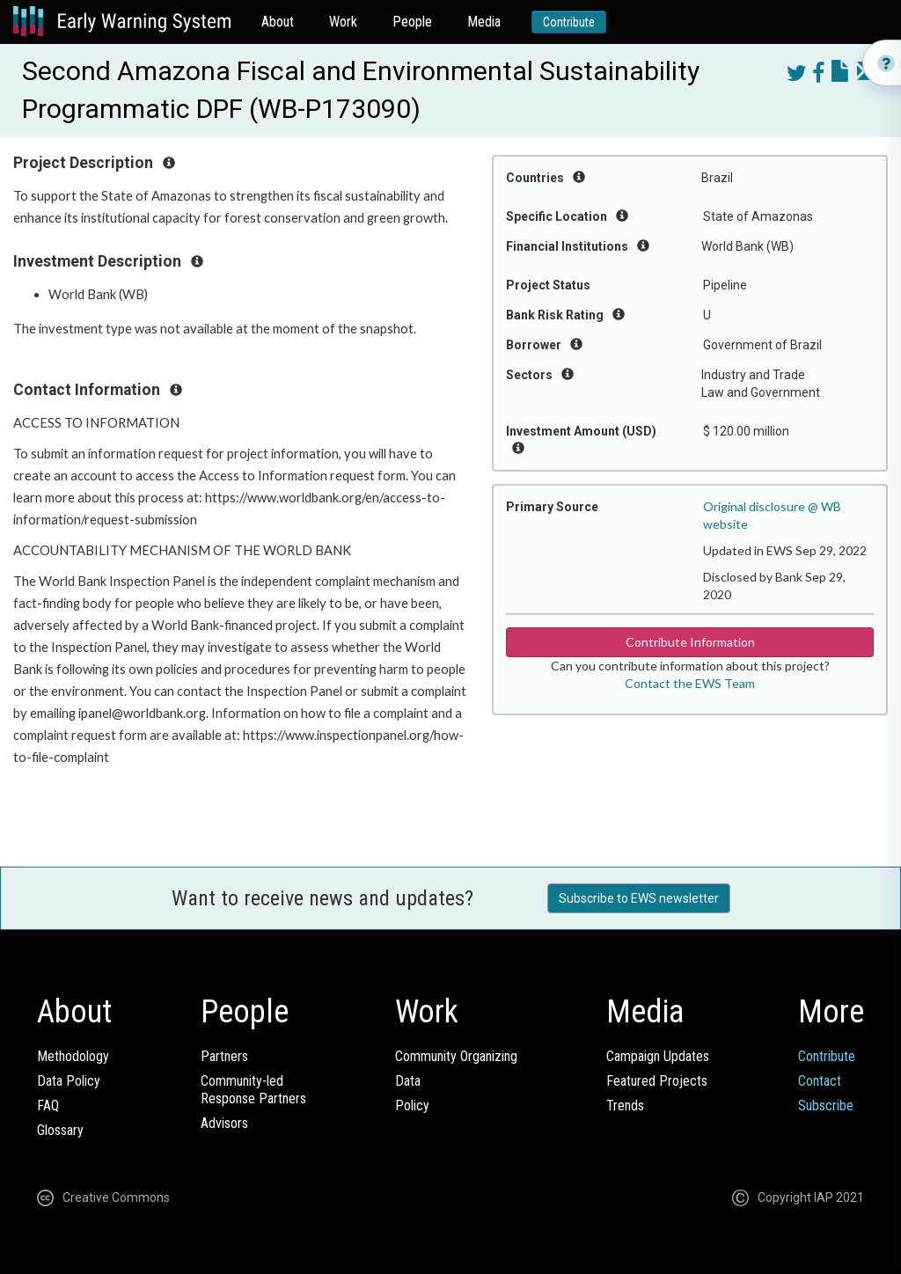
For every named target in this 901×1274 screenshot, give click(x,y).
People (412, 21)
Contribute (569, 22)
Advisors (224, 1123)
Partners (224, 1056)
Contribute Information (690, 641)
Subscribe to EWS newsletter (639, 898)
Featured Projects (656, 1081)
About (277, 21)
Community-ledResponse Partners (253, 1090)
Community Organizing (456, 1056)
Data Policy (68, 1081)
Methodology (73, 1056)
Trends (625, 1105)
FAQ (48, 1105)
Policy (412, 1105)
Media (484, 21)
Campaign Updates (657, 1056)
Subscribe (825, 1105)
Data (408, 1081)
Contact (819, 1081)
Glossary (60, 1130)
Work (343, 21)
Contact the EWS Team (690, 683)
